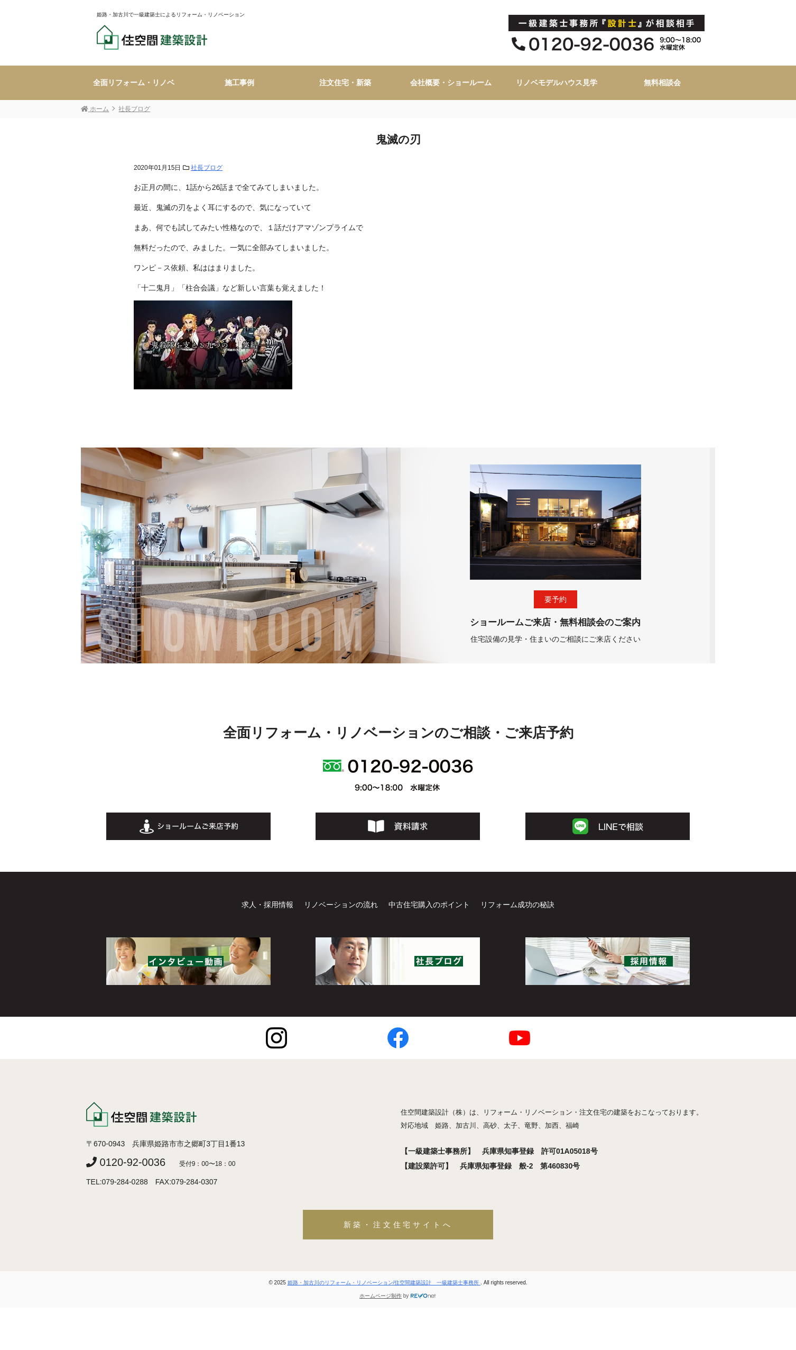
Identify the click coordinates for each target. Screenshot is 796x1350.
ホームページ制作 (380, 1296)
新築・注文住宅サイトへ (398, 1224)
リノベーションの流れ (341, 904)
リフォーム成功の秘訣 (517, 904)
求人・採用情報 (267, 904)
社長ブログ (207, 167)
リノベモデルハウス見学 (556, 82)
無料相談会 (662, 82)
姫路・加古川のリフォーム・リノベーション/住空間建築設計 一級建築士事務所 (384, 1282)
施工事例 (239, 82)
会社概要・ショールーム (451, 82)
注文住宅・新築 (345, 82)
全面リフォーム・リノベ (133, 82)
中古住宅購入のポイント (429, 904)
